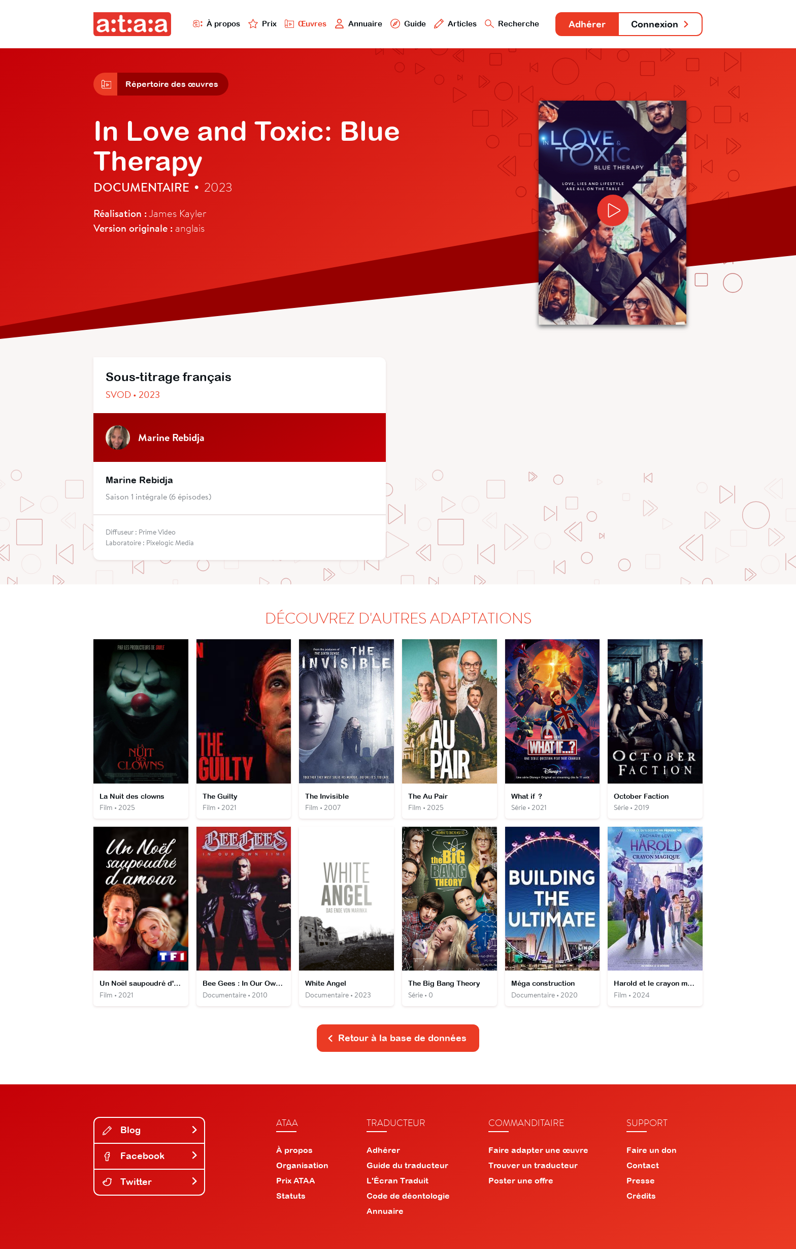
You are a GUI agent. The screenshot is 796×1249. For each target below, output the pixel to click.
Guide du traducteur (407, 1165)
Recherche (511, 23)
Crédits (641, 1195)
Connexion (660, 24)
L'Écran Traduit (397, 1180)
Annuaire (358, 23)
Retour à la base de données (397, 1038)
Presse (640, 1180)
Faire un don (651, 1149)
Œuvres (305, 23)
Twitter (150, 1181)
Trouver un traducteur (533, 1165)
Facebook (150, 1155)
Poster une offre (520, 1180)
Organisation (302, 1165)
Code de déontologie (408, 1195)
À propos (216, 23)
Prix (262, 23)
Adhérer (587, 24)
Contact (642, 1165)
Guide (407, 23)
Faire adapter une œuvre (538, 1149)
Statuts (291, 1195)
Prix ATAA (295, 1180)
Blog (150, 1130)
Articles (455, 23)
